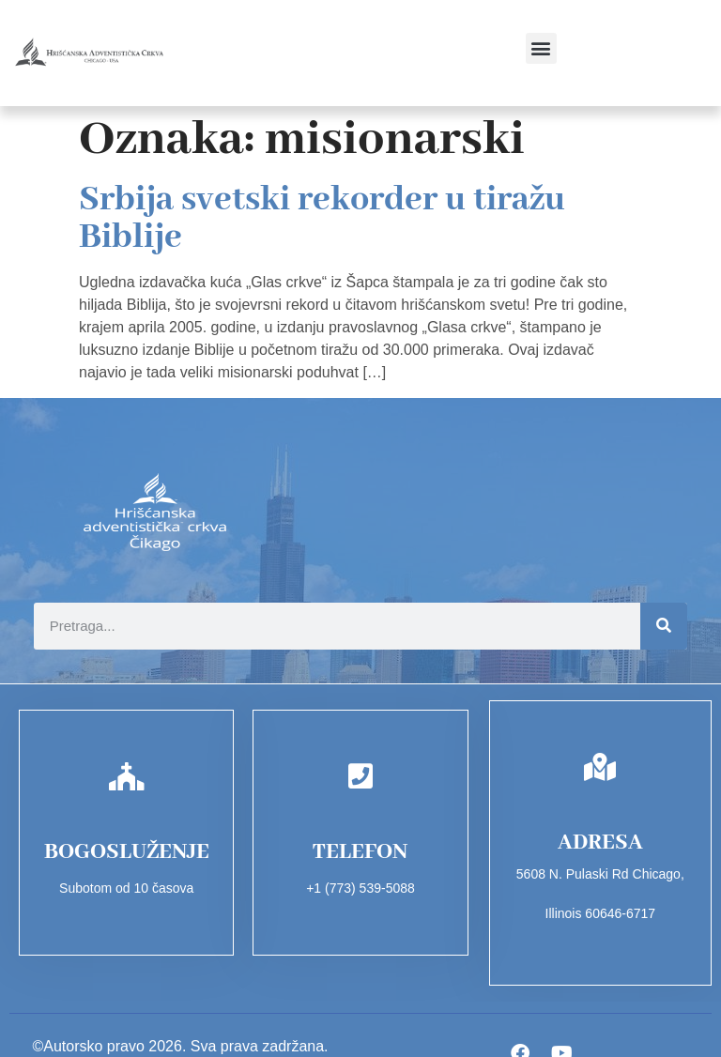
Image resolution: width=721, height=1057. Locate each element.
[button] (541, 48)
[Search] (663, 626)
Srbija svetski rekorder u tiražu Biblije (322, 218)
